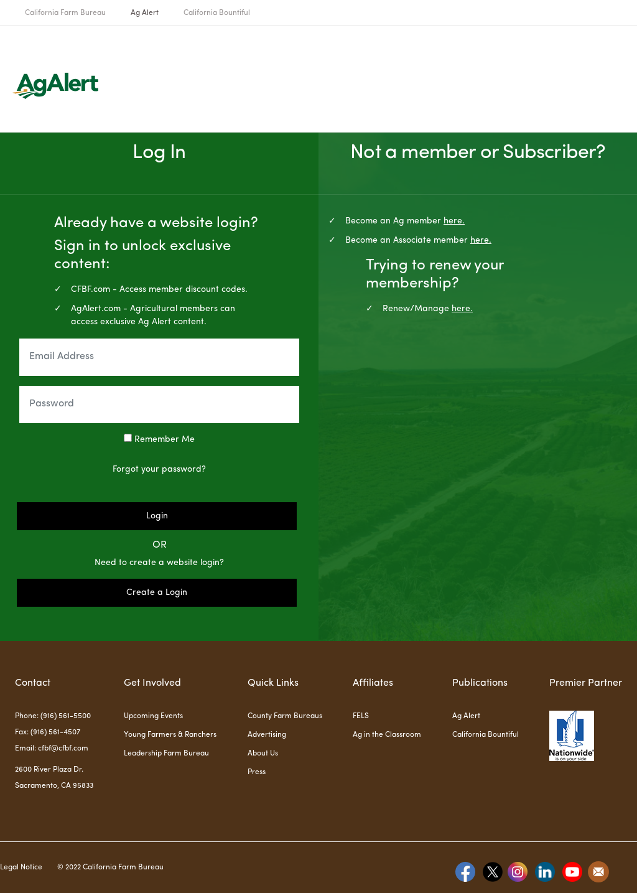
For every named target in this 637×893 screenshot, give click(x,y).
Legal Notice (21, 867)
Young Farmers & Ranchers (170, 735)
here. (454, 221)
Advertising (267, 735)
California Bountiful (217, 13)
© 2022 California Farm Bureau (110, 867)
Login (157, 516)
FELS (361, 716)
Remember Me (159, 439)
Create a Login (156, 592)
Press (257, 772)
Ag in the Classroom (387, 735)
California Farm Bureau (65, 13)
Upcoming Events (153, 716)
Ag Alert (145, 13)
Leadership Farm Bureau (166, 753)
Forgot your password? (159, 469)
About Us (263, 753)
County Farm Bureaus (285, 716)
